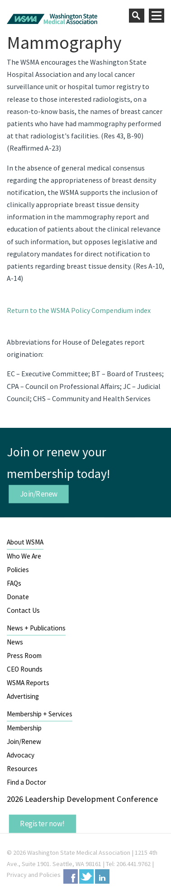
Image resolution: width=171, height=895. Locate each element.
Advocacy (20, 755)
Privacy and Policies (34, 875)
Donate (18, 596)
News (15, 642)
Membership (24, 728)
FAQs (14, 583)
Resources (22, 768)
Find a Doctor (26, 782)
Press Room (24, 655)
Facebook (70, 876)
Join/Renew (39, 494)
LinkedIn (102, 876)
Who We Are (24, 556)
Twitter (86, 876)
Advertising (23, 696)
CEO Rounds (25, 669)
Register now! (42, 824)
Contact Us (23, 610)
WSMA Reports (28, 682)
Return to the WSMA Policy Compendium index (79, 310)
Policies (18, 569)
